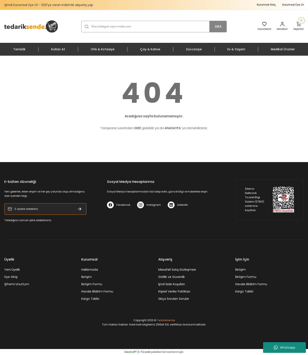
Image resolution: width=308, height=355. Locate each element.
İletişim (86, 277)
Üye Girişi (11, 277)
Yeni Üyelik (12, 269)
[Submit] (79, 209)
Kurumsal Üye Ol (293, 4)
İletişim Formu (91, 284)
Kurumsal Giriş (266, 4)
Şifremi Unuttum (16, 284)
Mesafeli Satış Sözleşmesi (177, 269)
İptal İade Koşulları (171, 284)
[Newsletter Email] (45, 209)
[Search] (154, 26)
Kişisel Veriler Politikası (174, 291)
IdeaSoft (130, 352)
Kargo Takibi (90, 299)
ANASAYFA (173, 128)
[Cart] (297, 26)
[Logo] (31, 26)
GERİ (137, 128)
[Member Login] (279, 26)
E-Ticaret (144, 352)
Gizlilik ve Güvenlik (171, 277)
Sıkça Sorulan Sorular (173, 299)
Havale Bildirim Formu (97, 291)
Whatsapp (284, 347)
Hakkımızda (89, 269)
